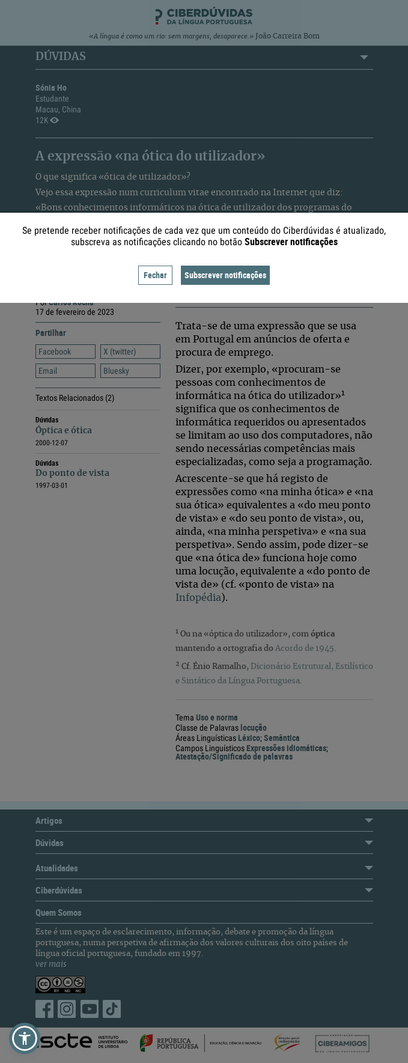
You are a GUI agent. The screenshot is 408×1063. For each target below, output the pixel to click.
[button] (24, 1038)
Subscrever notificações (225, 275)
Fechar (155, 275)
